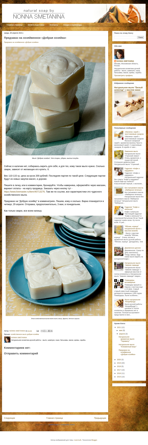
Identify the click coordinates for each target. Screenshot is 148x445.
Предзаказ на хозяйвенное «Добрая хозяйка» (21, 42)
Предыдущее (100, 418)
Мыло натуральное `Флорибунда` (132, 301)
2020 (119, 360)
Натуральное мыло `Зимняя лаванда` (132, 264)
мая (121, 330)
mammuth (77, 440)
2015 (119, 377)
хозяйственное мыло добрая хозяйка (25, 334)
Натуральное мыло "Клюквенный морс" (128, 346)
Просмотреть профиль (123, 75)
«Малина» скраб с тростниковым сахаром (134, 133)
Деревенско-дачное (133, 248)
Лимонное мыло (131, 151)
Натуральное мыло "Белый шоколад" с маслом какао (128, 88)
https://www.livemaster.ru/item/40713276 (24, 191)
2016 (119, 373)
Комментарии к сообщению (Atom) (61, 425)
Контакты (54, 25)
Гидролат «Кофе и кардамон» (132, 169)
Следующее (9, 418)
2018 (119, 366)
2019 (119, 363)
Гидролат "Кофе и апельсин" (132, 208)
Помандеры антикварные (130, 281)
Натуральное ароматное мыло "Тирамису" (126, 339)
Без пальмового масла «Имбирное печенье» (134, 189)
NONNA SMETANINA (125, 61)
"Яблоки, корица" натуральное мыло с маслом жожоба (133, 228)
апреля (122, 334)
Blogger (94, 440)
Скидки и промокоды (72, 25)
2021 (119, 327)
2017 (119, 370)
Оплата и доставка (36, 25)
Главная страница (14, 25)
